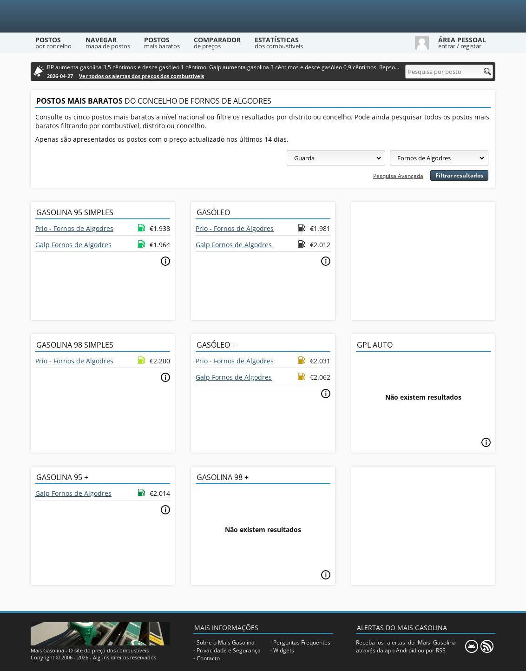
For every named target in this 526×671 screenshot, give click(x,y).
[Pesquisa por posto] (449, 72)
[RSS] (486, 646)
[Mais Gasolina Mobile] (471, 646)
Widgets (283, 650)
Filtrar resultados (459, 175)
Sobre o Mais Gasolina (226, 642)
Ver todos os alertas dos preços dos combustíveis (141, 75)
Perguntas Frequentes (301, 642)
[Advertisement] (423, 260)
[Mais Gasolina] (263, 16)
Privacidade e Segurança (229, 650)
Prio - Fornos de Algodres (74, 228)
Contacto (208, 658)
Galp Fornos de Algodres (73, 244)
